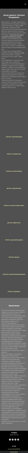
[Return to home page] (4, 4)
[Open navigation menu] (25, 4)
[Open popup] (14, 129)
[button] (10, 440)
